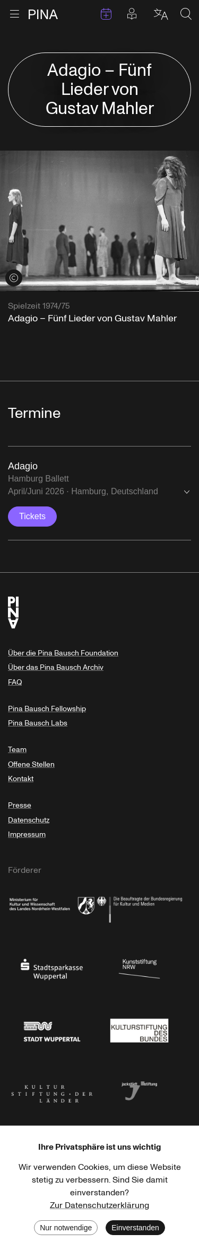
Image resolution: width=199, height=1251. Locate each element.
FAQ (15, 682)
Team (17, 750)
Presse (19, 805)
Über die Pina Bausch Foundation (63, 653)
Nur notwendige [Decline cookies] (66, 1227)
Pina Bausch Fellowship (47, 709)
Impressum (27, 834)
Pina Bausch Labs (37, 723)
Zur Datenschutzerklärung (99, 1205)
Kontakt (20, 779)
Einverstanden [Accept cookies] (135, 1227)
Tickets (32, 516)
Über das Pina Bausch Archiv (55, 667)
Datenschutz (28, 820)
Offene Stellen (31, 764)
